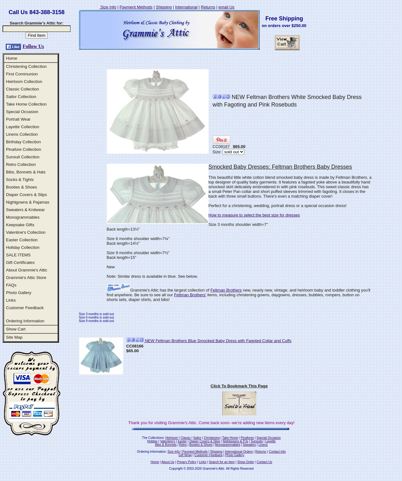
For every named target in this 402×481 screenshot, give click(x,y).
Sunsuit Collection (23, 157)
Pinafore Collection (23, 149)
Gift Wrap (185, 455)
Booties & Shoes (21, 187)
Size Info (107, 7)
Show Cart (15, 329)
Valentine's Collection (26, 232)
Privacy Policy (186, 462)
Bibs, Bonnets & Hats (26, 172)
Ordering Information (25, 321)
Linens (263, 444)
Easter (182, 441)
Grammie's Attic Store (26, 277)
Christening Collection (26, 66)
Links (11, 300)
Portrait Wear (18, 119)
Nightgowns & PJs (235, 441)
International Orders (239, 451)
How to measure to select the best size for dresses (254, 215)
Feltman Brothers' (190, 294)
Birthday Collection (23, 141)
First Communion (22, 74)
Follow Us (33, 46)
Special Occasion (22, 111)
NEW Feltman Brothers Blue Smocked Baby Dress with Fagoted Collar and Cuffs (208, 340)
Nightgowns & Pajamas (27, 202)
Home (11, 58)
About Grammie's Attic (26, 270)
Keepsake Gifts (20, 224)
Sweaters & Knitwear (25, 209)
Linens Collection (22, 134)
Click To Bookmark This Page (239, 386)
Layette (270, 441)
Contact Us (264, 462)
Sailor (197, 438)
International (186, 7)
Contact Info (277, 451)
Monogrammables (23, 217)
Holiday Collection (23, 247)
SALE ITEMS (18, 255)
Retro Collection (21, 164)
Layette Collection (22, 126)
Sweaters (249, 444)
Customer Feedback (25, 307)
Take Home (230, 438)
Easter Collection (22, 240)
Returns (208, 7)
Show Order (245, 462)
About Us (167, 462)
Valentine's (167, 441)
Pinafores (247, 438)
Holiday (152, 441)
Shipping (164, 7)
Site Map (14, 337)
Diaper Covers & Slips (26, 194)
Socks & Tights (20, 179)
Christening (212, 438)
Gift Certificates (20, 262)
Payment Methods (136, 7)
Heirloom (172, 438)
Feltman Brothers (226, 290)
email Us (227, 7)
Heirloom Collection (24, 81)
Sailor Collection (21, 96)
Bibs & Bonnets (166, 444)
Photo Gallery (18, 292)
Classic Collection (22, 89)
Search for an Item (222, 462)
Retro (183, 444)
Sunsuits (257, 441)
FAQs (11, 285)
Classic (186, 438)
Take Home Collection (26, 104)
